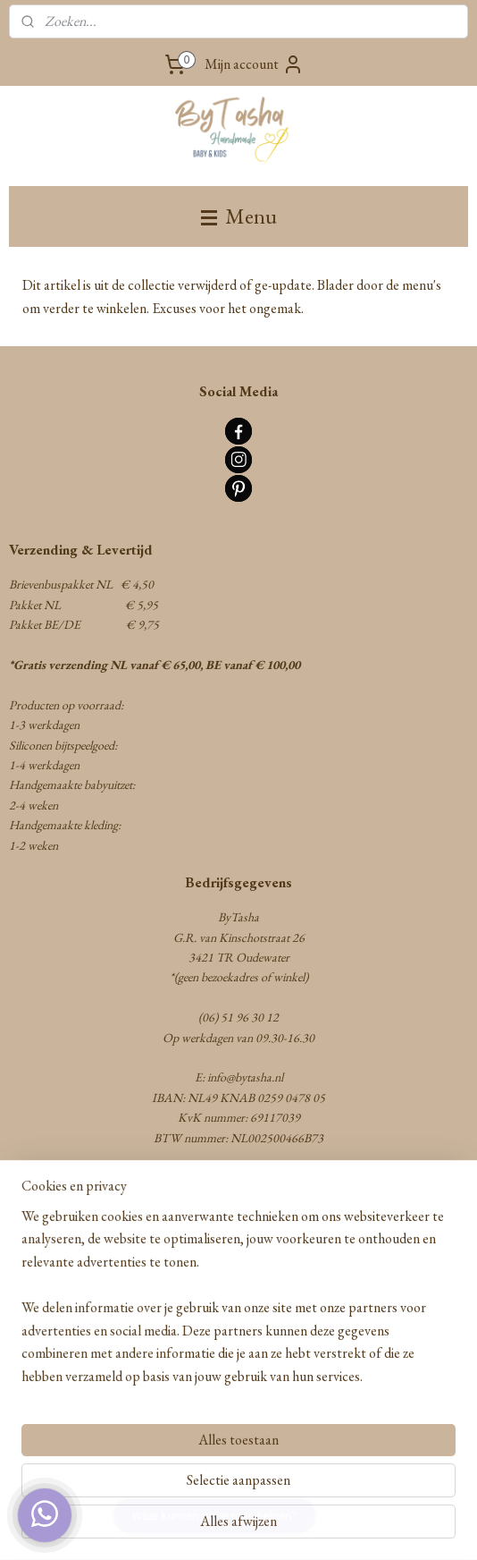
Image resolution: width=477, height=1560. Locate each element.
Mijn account (254, 64)
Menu (239, 216)
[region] (238, 1304)
